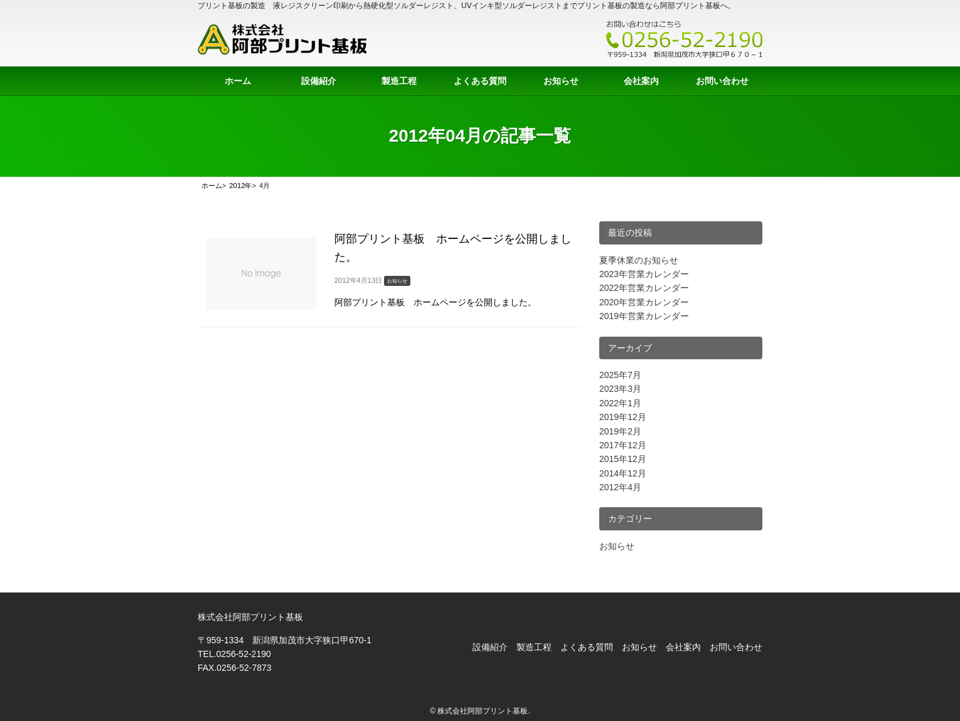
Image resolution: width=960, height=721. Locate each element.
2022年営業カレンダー (644, 288)
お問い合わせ (722, 81)
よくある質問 (480, 81)
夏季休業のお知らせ (638, 260)
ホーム (238, 81)
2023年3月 (620, 389)
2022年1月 (620, 403)
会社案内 (641, 81)
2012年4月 (620, 487)
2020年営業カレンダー (644, 302)
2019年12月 (622, 417)
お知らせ (561, 81)
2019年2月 (620, 431)
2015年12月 (622, 459)
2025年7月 (620, 375)
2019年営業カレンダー (644, 316)
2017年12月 (622, 445)
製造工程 (399, 81)
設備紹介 (318, 81)
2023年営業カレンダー (644, 274)
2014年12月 (622, 473)
